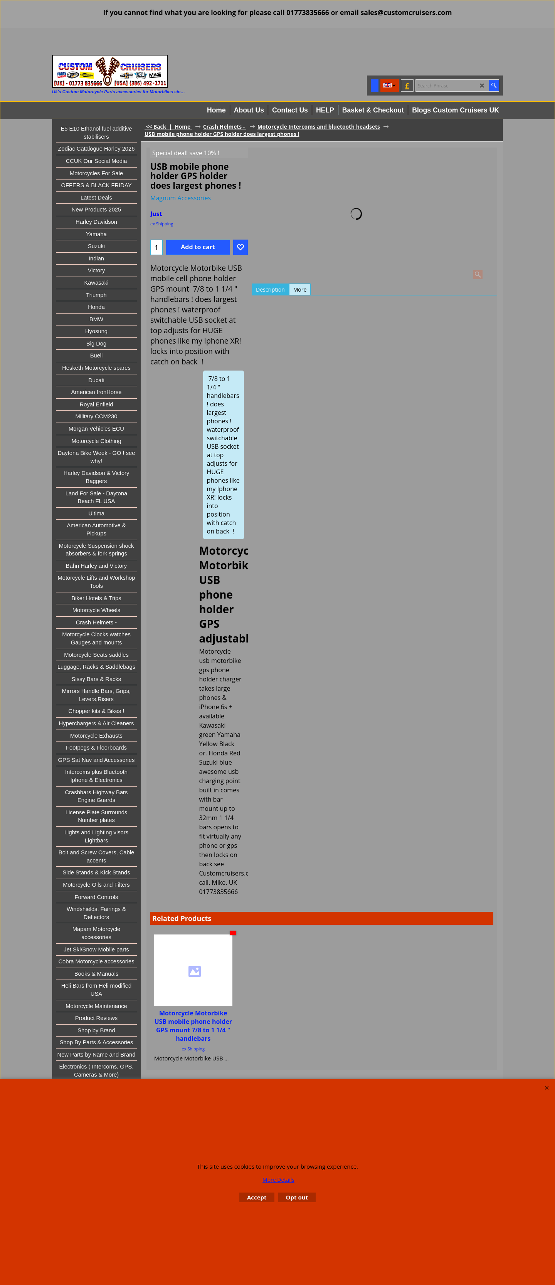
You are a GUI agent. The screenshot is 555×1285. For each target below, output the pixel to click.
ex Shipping (161, 223)
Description (270, 289)
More (300, 289)
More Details (278, 1179)
